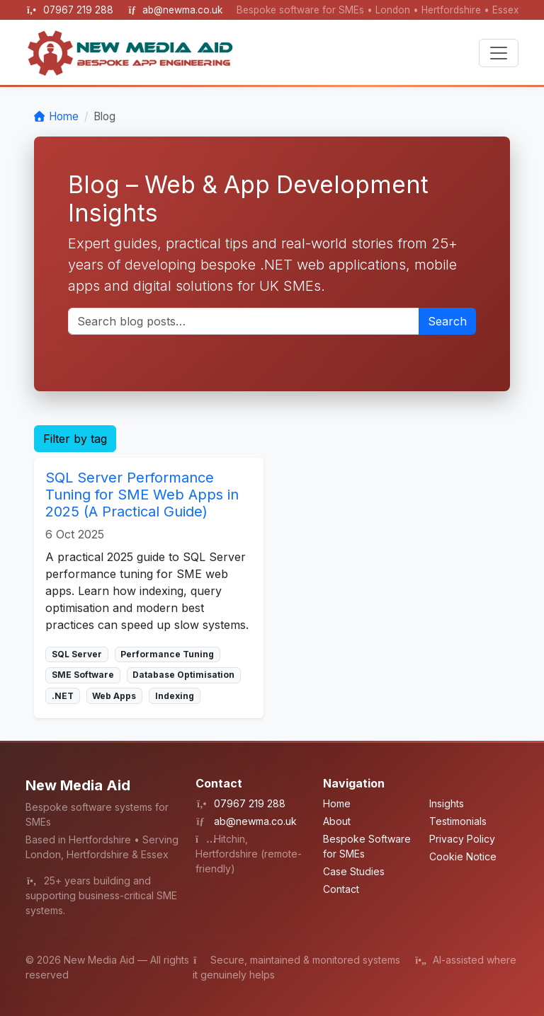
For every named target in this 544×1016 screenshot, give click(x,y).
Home (64, 116)
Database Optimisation (183, 674)
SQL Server (77, 654)
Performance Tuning (167, 654)
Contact (341, 889)
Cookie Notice (463, 856)
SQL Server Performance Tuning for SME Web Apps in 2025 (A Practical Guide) (142, 494)
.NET (63, 696)
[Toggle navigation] (498, 53)
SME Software (83, 674)
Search (447, 321)
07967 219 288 (79, 10)
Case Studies (354, 871)
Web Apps (114, 696)
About (337, 821)
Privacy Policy (462, 839)
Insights (446, 803)
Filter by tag (75, 439)
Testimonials (458, 821)
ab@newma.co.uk (182, 10)
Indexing (174, 696)
